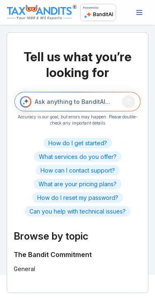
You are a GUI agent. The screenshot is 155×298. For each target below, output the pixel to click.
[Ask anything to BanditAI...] (77, 102)
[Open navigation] (139, 12)
